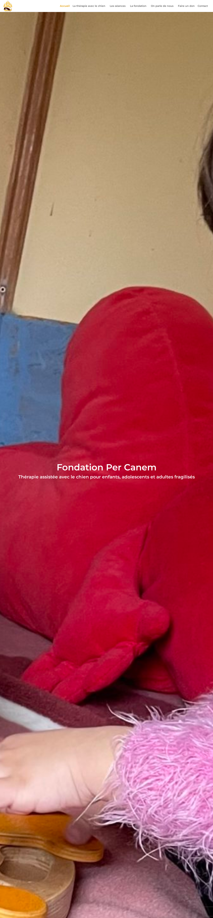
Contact (203, 5)
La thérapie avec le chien (90, 5)
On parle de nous (163, 5)
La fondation (139, 5)
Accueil (65, 5)
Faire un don (186, 5)
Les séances (118, 5)
